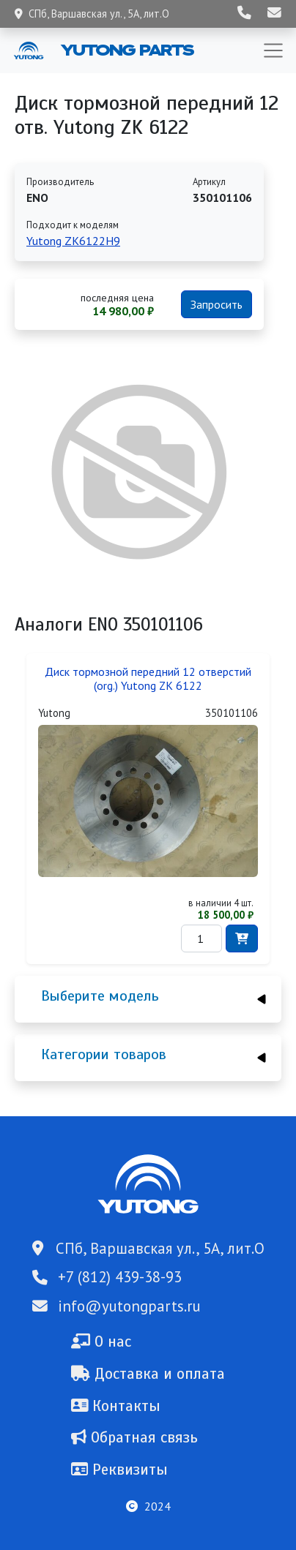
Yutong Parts (126, 49)
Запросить (216, 304)
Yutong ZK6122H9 (73, 240)
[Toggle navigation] (273, 50)
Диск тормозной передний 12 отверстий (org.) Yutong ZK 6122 (148, 679)
